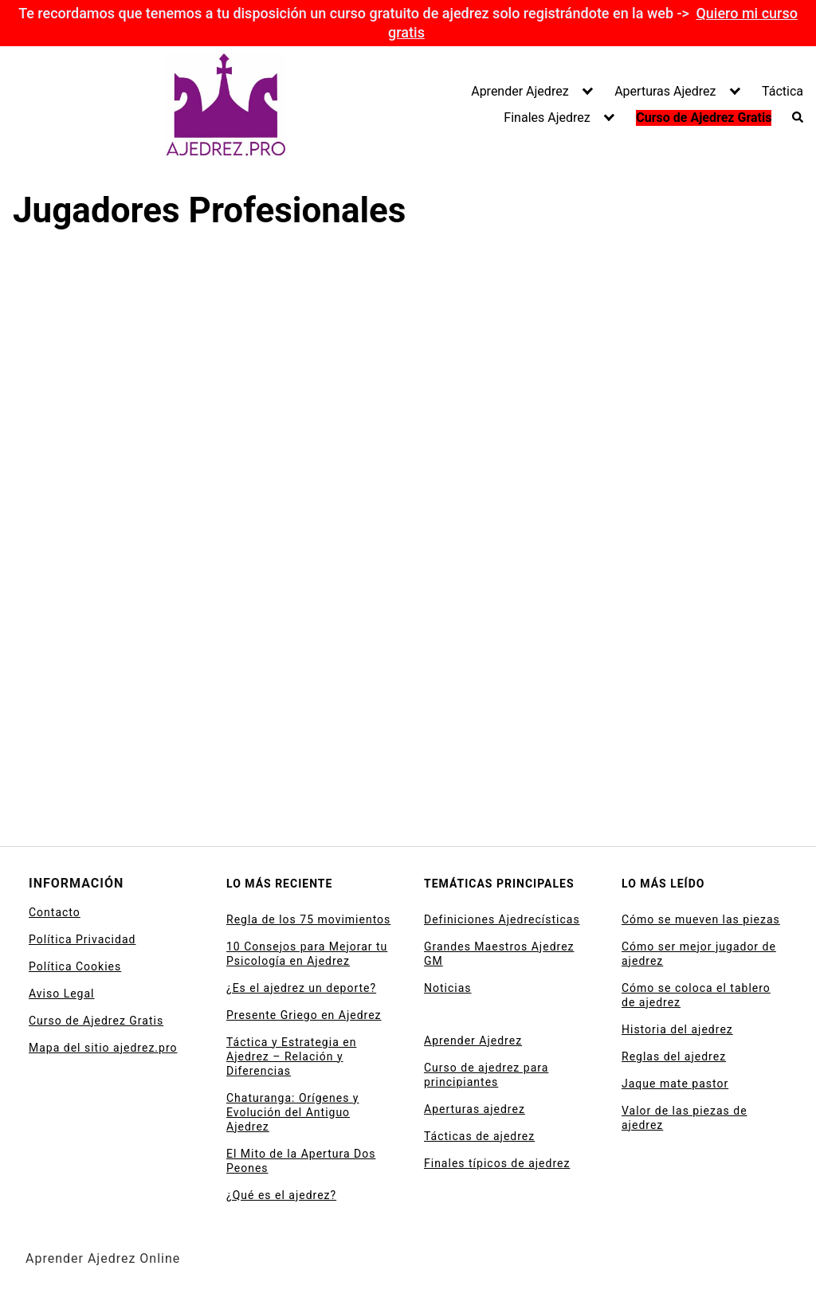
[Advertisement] (309, 369)
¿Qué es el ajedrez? (281, 1195)
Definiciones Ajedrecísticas (502, 919)
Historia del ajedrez (677, 1029)
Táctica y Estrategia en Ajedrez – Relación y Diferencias (291, 1056)
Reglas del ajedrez (674, 1056)
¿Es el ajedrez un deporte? (301, 988)
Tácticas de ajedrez (479, 1136)
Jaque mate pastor (675, 1083)
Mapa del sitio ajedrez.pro (103, 1047)
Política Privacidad (82, 939)
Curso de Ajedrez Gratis (703, 117)
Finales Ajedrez (547, 117)
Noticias (448, 988)
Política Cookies (75, 966)
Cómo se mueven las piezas (701, 919)
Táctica (782, 91)
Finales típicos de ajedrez (497, 1163)
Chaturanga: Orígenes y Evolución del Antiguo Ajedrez (292, 1112)
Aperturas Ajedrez (665, 91)
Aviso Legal (62, 993)
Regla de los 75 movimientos (308, 919)
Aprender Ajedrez (519, 91)
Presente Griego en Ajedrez (304, 1015)
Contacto (54, 912)
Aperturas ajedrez (474, 1109)
